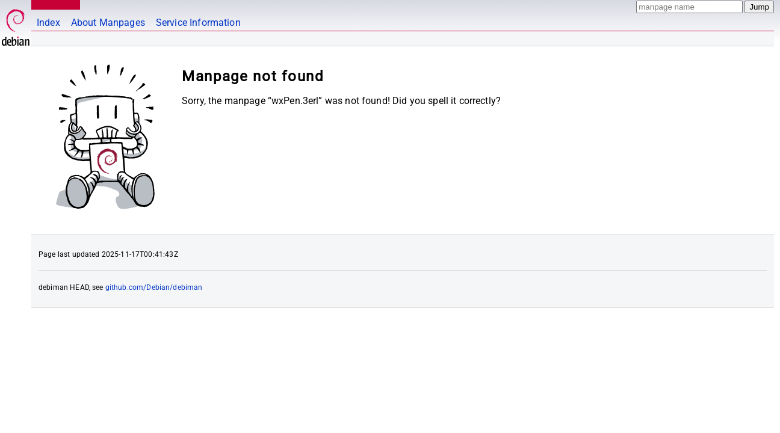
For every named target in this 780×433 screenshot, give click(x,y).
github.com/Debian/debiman (154, 287)
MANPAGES (53, 4)
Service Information (198, 22)
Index (48, 22)
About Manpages (108, 22)
